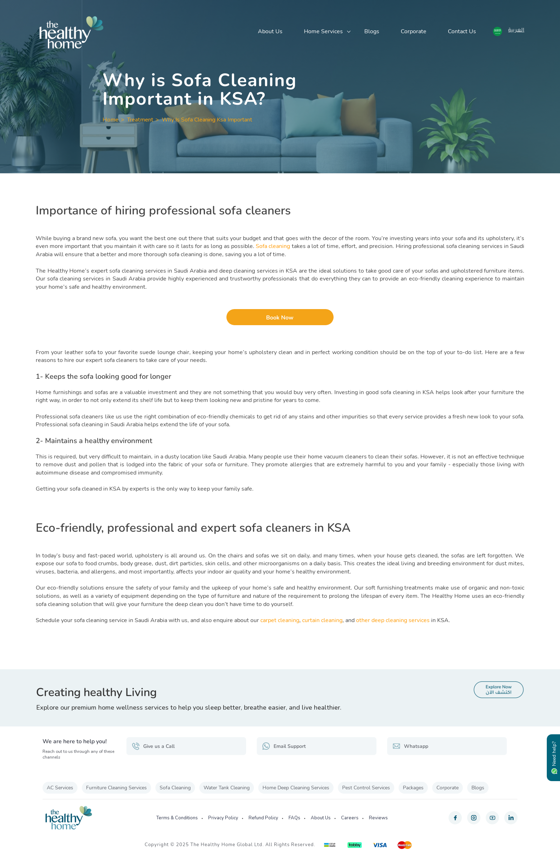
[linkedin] (511, 817)
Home (110, 120)
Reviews (378, 818)
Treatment (140, 120)
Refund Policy (263, 818)
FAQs (294, 818)
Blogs (371, 31)
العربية (516, 31)
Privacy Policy (223, 818)
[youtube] (492, 817)
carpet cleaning (279, 620)
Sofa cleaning (273, 246)
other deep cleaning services (393, 620)
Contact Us (462, 31)
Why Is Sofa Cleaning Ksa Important (207, 120)
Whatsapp (410, 746)
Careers (350, 818)
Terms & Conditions (177, 818)
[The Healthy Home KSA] (71, 32)
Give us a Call (153, 746)
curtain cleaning (322, 620)
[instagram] (473, 817)
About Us (270, 31)
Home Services (323, 31)
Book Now (280, 318)
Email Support (284, 746)
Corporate (413, 31)
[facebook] (455, 817)
